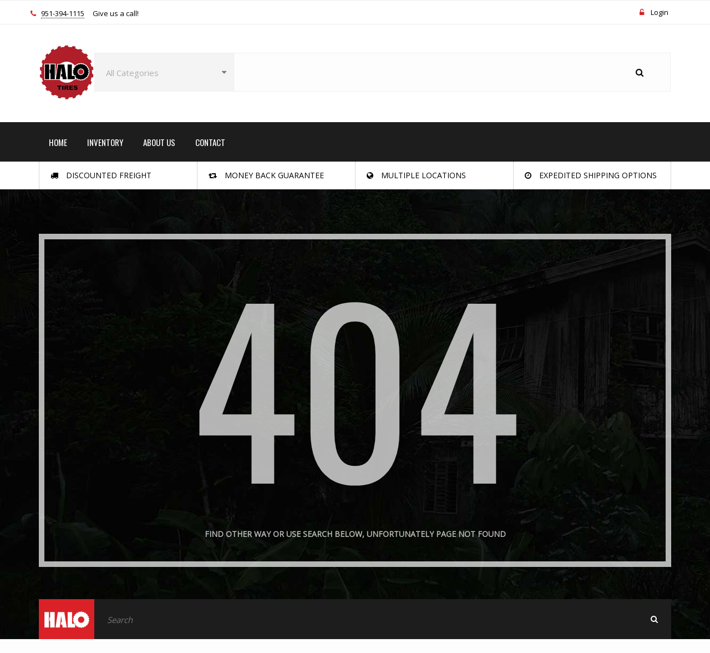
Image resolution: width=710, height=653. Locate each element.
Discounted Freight (100, 175)
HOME (58, 142)
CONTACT (210, 142)
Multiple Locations (416, 175)
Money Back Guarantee (266, 175)
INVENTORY (105, 142)
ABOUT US (159, 142)
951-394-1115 (62, 13)
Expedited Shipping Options (591, 175)
